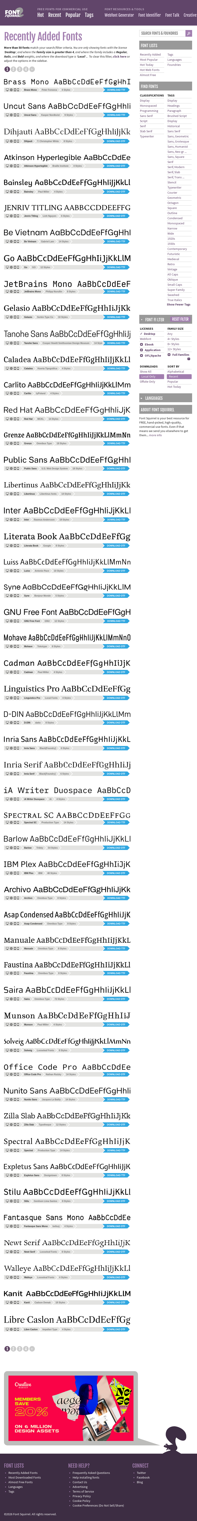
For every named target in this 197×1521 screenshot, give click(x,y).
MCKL (41, 419)
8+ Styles (173, 344)
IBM (40, 873)
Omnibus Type (44, 443)
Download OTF (116, 141)
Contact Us (80, 1482)
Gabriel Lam (47, 241)
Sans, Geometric (178, 137)
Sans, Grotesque (178, 142)
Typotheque (45, 1124)
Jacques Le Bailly (51, 1099)
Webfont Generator (119, 15)
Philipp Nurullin (54, 291)
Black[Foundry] (48, 748)
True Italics (174, 300)
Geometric (174, 198)
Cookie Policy (81, 1501)
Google (47, 546)
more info (155, 435)
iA (50, 799)
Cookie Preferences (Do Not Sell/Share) (98, 1506)
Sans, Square (175, 157)
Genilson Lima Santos (45, 1201)
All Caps (172, 275)
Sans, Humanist (177, 147)
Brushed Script (177, 116)
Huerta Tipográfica (47, 368)
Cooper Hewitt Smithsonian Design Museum (66, 343)
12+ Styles (174, 349)
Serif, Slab (173, 172)
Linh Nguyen (49, 216)
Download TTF (116, 90)
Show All (145, 372)
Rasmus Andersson (44, 519)
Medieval (173, 259)
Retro (171, 264)
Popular (73, 15)
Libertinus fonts (48, 494)
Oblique (172, 280)
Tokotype (42, 646)
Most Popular (149, 60)
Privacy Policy (82, 1496)
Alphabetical (175, 372)
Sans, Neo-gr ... (177, 152)
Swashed (173, 295)
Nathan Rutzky (53, 1074)
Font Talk (172, 15)
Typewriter (147, 137)
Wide (170, 234)
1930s (171, 244)
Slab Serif (146, 131)
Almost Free (148, 75)
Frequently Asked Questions (91, 1473)
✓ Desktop (147, 334)
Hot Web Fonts (149, 70)
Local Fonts (51, 698)
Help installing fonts (86, 1478)
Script (143, 121)
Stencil (171, 183)
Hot (40, 15)
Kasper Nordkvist (50, 115)
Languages (174, 60)
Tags (89, 15)
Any (170, 334)
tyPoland (40, 393)
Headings (173, 106)
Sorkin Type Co (45, 317)
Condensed (175, 218)
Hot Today (146, 65)
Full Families (178, 355)
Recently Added (150, 55)
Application (150, 350)
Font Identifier (149, 15)
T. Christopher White (48, 141)
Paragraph (174, 111)
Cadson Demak (43, 1302)
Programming (149, 111)
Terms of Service (83, 1492)
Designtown (50, 1175)
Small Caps (174, 285)
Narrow (172, 229)
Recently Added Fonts (23, 1473)
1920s (171, 239)
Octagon (173, 203)
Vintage (172, 269)
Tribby (39, 848)
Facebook (143, 1478)
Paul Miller (43, 192)
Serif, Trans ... (175, 177)
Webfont (145, 339)
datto (38, 722)
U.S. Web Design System (55, 468)
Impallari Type (49, 1329)
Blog (140, 1482)
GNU (47, 621)
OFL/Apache (150, 356)
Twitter (141, 1473)
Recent (54, 15)
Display (145, 101)
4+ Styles (173, 339)
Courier (172, 193)
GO (34, 267)
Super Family (176, 290)
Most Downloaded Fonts (24, 1478)
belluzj (56, 1226)
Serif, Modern (176, 167)
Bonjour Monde (42, 596)
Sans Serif (146, 116)
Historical (173, 126)
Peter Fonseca (49, 90)
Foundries (174, 65)
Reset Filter (180, 319)
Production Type (50, 822)
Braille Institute (60, 166)
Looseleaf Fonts (45, 1050)
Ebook (147, 344)
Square (172, 208)
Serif (143, 126)
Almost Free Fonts (20, 1482)
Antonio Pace (42, 571)
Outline (172, 213)
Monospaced (148, 106)
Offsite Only (147, 382)
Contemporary (177, 249)
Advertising (80, 1487)
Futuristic (173, 254)
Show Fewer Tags (178, 304)
